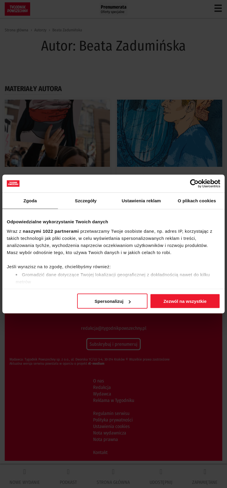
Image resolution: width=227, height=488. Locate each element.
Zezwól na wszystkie (185, 301)
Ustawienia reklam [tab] (141, 200)
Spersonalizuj (113, 301)
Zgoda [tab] (30, 200)
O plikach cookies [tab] (197, 200)
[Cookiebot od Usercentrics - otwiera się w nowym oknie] (194, 183)
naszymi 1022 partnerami (51, 230)
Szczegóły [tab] (85, 200)
